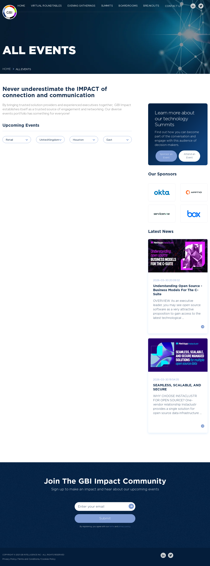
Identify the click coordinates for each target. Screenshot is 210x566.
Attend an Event (189, 156)
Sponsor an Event (166, 156)
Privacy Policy (9, 559)
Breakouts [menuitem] (151, 5)
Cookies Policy (48, 559)
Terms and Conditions (28, 559)
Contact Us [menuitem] (173, 6)
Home (6, 69)
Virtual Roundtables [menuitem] (46, 5)
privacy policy (124, 526)
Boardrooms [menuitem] (128, 5)
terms (111, 526)
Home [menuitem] (21, 5)
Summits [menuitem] (107, 5)
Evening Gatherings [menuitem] (81, 5)
